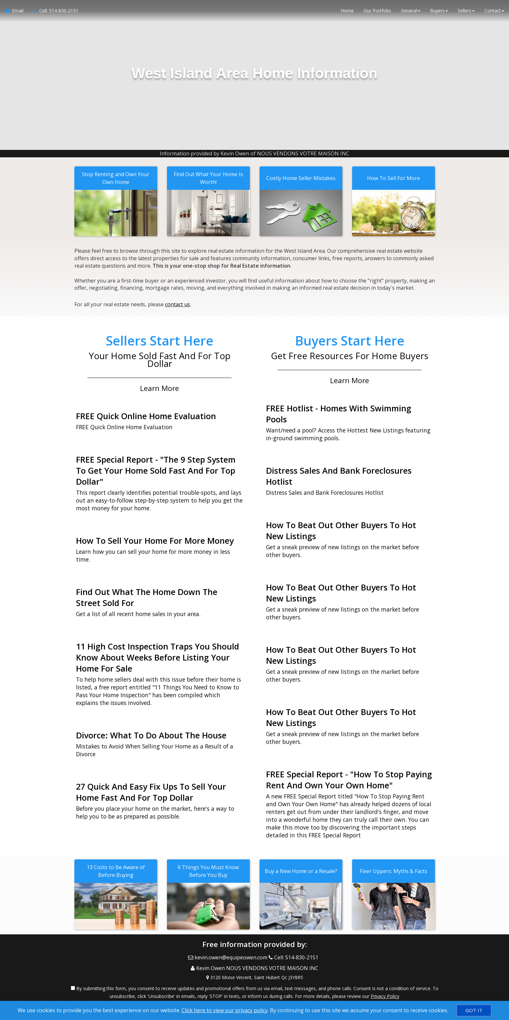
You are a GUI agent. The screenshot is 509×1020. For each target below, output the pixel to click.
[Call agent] (53, 13)
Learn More (159, 385)
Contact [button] (494, 13)
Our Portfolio (377, 13)
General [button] (410, 13)
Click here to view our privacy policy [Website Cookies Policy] (225, 1010)
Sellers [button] (466, 13)
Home (347, 13)
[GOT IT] (474, 1010)
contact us (177, 302)
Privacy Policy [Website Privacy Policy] (385, 986)
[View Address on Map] (254, 967)
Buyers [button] (439, 13)
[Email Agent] (16, 13)
